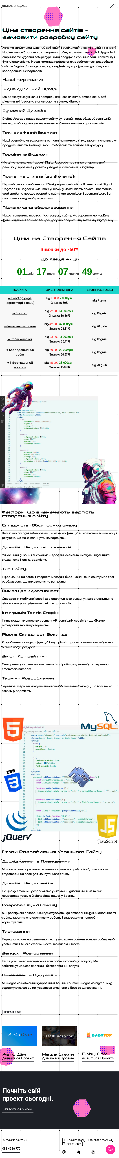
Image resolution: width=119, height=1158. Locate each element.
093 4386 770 (11, 1148)
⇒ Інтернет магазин (20, 326)
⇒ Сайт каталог (19, 339)
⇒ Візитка (19, 313)
